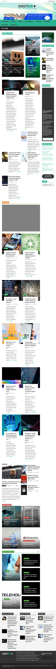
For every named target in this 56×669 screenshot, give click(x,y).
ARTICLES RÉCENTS (25, 614)
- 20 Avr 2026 (12, 257)
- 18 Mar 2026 (31, 442)
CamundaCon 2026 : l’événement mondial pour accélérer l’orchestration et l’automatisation (11, 95)
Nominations (14, 25)
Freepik (13, 666)
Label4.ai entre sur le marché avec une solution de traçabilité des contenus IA (11, 521)
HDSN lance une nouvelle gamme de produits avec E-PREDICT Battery (33, 477)
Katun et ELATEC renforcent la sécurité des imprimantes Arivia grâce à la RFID (14, 178)
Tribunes (13, 21)
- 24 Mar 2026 (31, 393)
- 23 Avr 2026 (13, 485)
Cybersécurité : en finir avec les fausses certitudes (11, 343)
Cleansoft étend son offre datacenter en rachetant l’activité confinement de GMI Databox (30, 521)
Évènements (47, 21)
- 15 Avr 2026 (12, 304)
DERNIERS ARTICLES (7, 33)
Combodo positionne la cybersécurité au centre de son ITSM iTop (33, 487)
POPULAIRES (41, 614)
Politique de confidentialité (30, 665)
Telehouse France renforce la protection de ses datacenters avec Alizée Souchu (10, 602)
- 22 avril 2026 (34, 52)
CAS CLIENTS (6, 202)
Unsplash (9, 666)
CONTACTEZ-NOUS (4, 1)
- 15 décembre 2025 (11, 606)
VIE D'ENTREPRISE (7, 505)
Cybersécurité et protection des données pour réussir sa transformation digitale (30, 388)
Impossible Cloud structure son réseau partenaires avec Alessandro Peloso (10, 574)
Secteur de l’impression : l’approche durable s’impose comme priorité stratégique (30, 255)
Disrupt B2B (6, 65)
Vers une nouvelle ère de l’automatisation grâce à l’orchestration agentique (11, 435)
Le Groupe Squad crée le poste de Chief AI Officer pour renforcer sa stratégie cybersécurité (31, 562)
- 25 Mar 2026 (15, 181)
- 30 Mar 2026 (15, 159)
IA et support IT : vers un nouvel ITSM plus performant (11, 300)
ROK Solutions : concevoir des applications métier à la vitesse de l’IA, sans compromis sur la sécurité (30, 437)
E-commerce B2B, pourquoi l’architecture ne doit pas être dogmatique (30, 343)
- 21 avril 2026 (34, 74)
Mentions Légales (21, 665)
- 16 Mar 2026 (29, 546)
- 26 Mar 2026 (34, 159)
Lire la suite (7, 74)
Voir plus (38, 551)
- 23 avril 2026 (10, 65)
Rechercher (52, 1)
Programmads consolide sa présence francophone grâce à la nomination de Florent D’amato (30, 604)
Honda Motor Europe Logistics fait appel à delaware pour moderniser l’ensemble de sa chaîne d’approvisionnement (12, 644)
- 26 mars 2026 (10, 578)
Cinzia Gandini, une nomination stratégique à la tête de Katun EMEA (30, 576)
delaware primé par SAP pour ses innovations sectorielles (30, 543)
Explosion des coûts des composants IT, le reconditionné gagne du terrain (11, 388)
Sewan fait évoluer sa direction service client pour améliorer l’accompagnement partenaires (30, 590)
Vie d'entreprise (7, 517)
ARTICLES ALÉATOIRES (8, 614)
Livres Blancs (4, 25)
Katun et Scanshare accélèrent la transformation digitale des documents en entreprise (32, 47)
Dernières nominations (8, 552)
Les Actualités (5, 21)
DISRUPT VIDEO (46, 85)
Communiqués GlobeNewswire (48, 176)
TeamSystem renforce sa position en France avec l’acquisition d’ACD (33, 133)
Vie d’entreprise (29, 21)
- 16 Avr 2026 (31, 259)
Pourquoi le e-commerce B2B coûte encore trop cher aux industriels (11, 254)
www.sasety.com (48, 139)
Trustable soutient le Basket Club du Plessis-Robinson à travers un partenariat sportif (14, 155)
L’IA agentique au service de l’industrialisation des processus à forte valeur (30, 300)
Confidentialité (45, 665)
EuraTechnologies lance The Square (49, 59)
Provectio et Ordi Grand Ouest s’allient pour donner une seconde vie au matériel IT (32, 69)
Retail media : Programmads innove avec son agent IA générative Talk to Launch (12, 62)
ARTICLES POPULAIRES (48, 46)
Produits (20, 21)
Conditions (51, 665)
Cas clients (38, 21)
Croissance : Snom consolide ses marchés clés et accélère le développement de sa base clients (11, 542)
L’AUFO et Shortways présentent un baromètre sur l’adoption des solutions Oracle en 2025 (34, 155)
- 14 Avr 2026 (12, 99)
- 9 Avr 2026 (31, 96)
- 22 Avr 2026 (34, 472)
